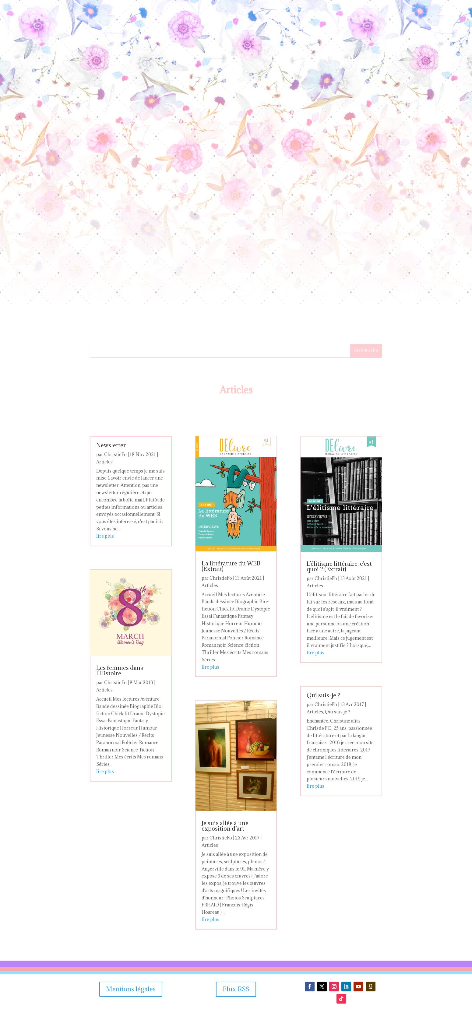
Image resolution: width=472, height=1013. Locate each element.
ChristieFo (115, 454)
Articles (104, 462)
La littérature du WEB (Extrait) (231, 566)
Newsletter (111, 445)
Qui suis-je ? (323, 695)
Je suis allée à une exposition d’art (225, 825)
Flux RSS (236, 989)
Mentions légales (131, 989)
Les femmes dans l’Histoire (119, 670)
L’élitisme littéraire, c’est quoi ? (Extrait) (339, 566)
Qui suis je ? (337, 712)
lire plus (105, 536)
